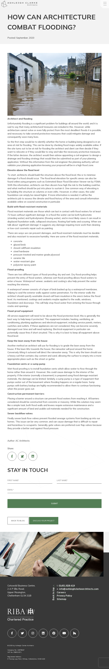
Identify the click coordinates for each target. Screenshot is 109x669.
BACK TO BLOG (18, 520)
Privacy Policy (64, 595)
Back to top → (53, 592)
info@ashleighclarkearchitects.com (79, 588)
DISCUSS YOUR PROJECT (43, 520)
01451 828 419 (67, 585)
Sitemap (61, 599)
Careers (61, 592)
